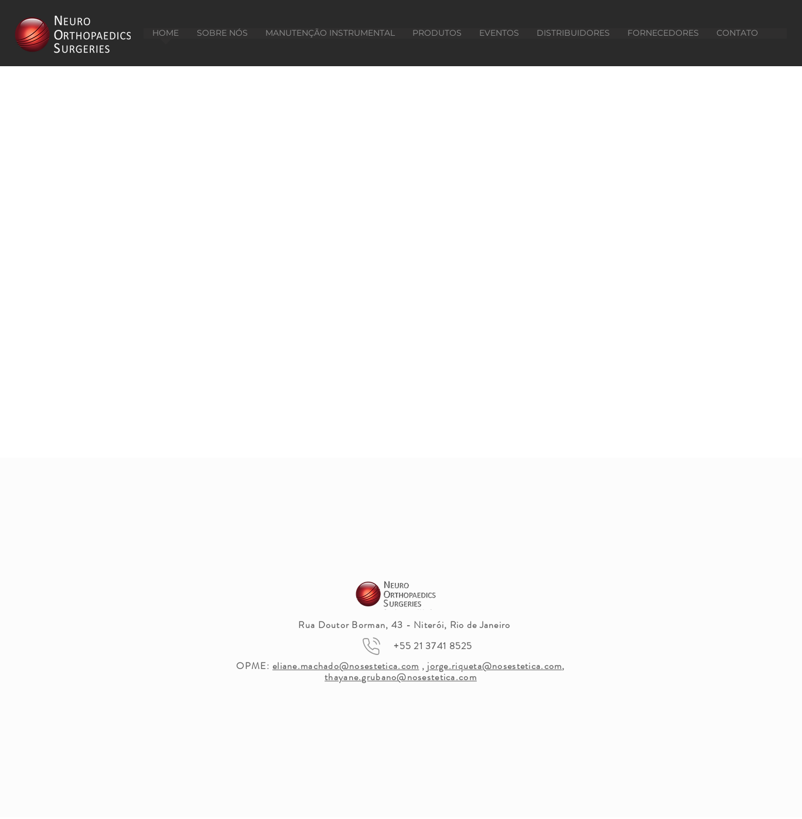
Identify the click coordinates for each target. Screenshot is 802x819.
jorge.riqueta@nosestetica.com (494, 666)
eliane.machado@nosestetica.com (345, 666)
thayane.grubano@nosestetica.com (401, 677)
